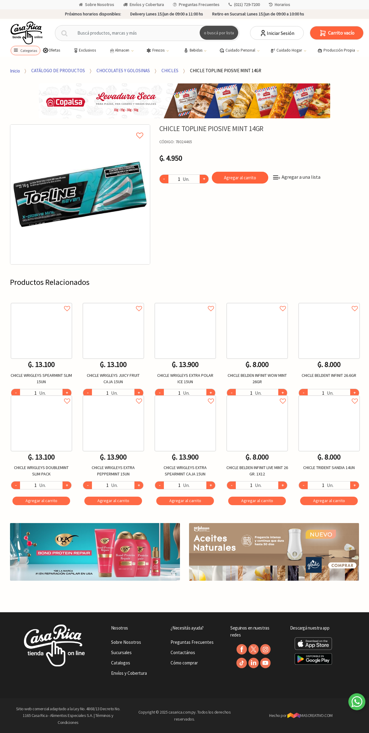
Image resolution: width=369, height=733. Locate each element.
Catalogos (120, 663)
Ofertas (51, 50)
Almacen (119, 50)
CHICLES (169, 70)
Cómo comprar (184, 663)
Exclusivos (84, 50)
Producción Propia (336, 50)
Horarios (279, 4)
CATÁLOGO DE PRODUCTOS (58, 70)
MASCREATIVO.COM (310, 715)
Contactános (183, 652)
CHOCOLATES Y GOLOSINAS (123, 70)
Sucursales (121, 652)
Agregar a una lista (296, 177)
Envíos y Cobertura (143, 4)
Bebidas (193, 50)
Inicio (15, 70)
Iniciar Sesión (276, 33)
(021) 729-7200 (244, 4)
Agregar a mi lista (80, 129)
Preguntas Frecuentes (196, 4)
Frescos (155, 50)
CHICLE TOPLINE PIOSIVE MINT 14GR (225, 70)
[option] (80, 194)
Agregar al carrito (240, 178)
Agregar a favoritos (41, 301)
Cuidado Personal (237, 50)
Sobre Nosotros (96, 4)
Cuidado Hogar (286, 50)
